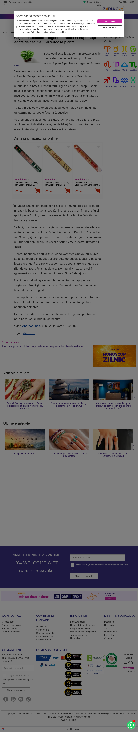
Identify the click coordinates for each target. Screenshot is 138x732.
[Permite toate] (109, 21)
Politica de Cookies (57, 32)
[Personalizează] (109, 27)
